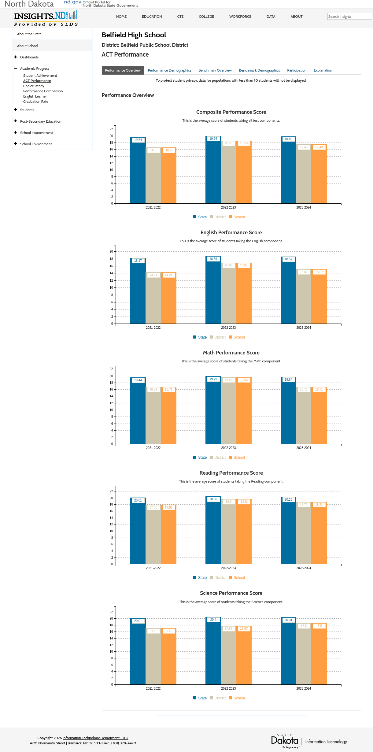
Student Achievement (40, 75)
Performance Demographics (169, 70)
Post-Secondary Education (40, 121)
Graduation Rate (35, 101)
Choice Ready (33, 85)
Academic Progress (34, 68)
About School (27, 45)
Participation (297, 70)
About (297, 16)
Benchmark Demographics (259, 70)
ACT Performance (37, 80)
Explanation (323, 70)
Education (152, 16)
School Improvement (36, 132)
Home (121, 16)
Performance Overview (123, 70)
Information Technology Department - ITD (95, 737)
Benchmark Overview (214, 70)
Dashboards (29, 57)
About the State (29, 33)
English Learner (35, 96)
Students (27, 109)
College (206, 16)
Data (271, 16)
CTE (180, 16)
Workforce (240, 16)
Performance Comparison (43, 91)
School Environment (36, 144)
